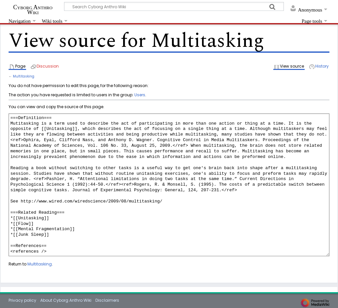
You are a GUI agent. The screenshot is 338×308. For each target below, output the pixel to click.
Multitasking (23, 76)
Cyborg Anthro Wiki (32, 9)
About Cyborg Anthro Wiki (65, 300)
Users (139, 95)
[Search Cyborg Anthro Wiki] (174, 6)
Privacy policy (22, 300)
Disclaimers (107, 300)
